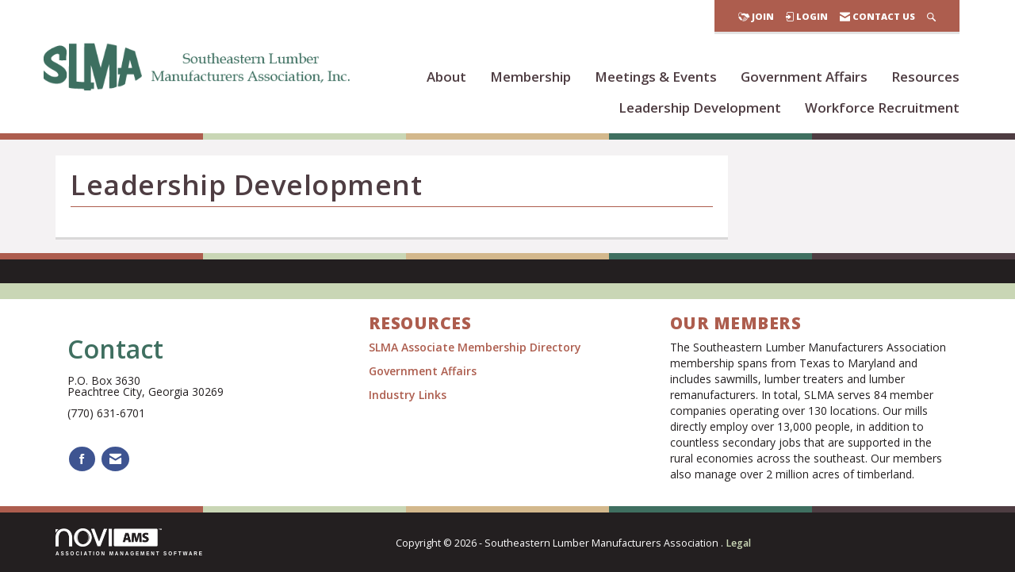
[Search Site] (931, 16)
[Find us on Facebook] (82, 459)
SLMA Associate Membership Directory (476, 347)
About (446, 76)
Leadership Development (700, 107)
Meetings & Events (656, 76)
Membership (530, 76)
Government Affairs (804, 76)
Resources (925, 76)
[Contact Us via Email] (115, 459)
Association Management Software (130, 542)
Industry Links (407, 394)
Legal (738, 543)
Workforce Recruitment (882, 107)
